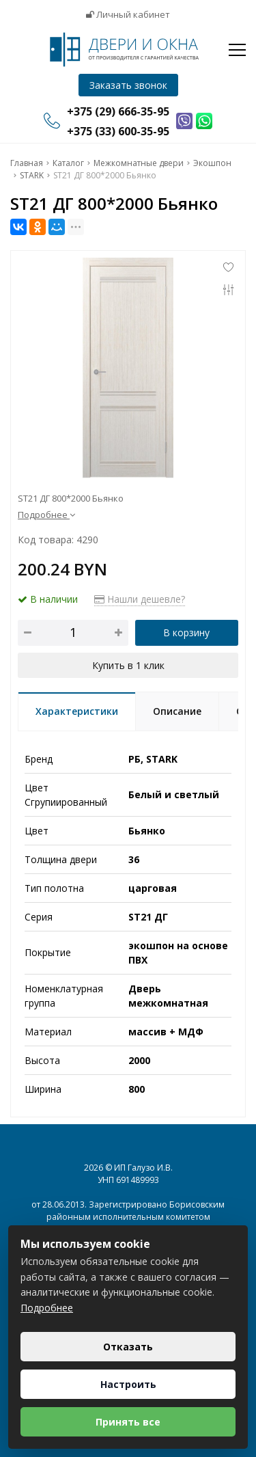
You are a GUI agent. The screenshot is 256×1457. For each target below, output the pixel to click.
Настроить (128, 1384)
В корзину (186, 632)
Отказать (128, 1346)
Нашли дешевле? (139, 599)
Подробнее (46, 514)
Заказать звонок (128, 85)
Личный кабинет (128, 14)
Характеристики (76, 711)
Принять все (128, 1421)
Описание (177, 711)
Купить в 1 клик (128, 665)
